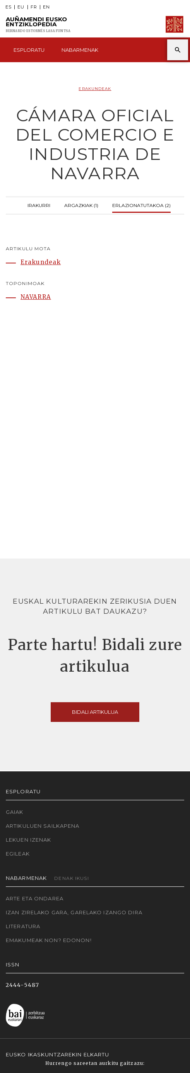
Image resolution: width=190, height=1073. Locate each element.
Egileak (18, 854)
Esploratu (29, 50)
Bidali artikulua (95, 712)
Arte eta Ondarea (34, 898)
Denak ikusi (71, 878)
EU (20, 7)
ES (8, 7)
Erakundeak (95, 88)
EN (46, 7)
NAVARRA (36, 297)
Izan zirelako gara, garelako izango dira (74, 912)
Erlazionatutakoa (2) (141, 204)
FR (34, 7)
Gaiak (15, 812)
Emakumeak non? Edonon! (49, 940)
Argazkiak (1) (81, 204)
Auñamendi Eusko (38, 24)
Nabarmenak (80, 50)
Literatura (23, 926)
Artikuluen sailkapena (43, 826)
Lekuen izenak (28, 840)
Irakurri (38, 204)
